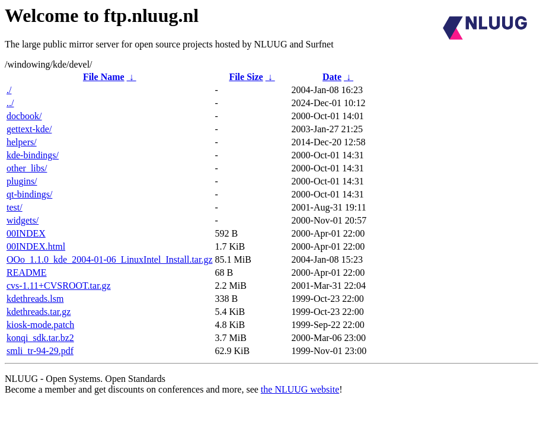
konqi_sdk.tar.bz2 (40, 338)
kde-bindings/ (33, 155)
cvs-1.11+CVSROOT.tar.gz (59, 286)
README (27, 272)
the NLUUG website (300, 389)
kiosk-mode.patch (40, 325)
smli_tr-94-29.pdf (40, 351)
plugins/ (22, 181)
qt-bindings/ (29, 194)
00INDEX (26, 233)
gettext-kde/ (29, 129)
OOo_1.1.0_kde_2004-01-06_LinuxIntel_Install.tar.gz (110, 259)
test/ (15, 207)
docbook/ (24, 116)
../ (10, 103)
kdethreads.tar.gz (39, 312)
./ (9, 90)
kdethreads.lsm (35, 299)
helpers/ (22, 142)
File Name (103, 77)
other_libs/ (27, 168)
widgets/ (23, 220)
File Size (246, 77)
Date (331, 77)
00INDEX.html (36, 246)
